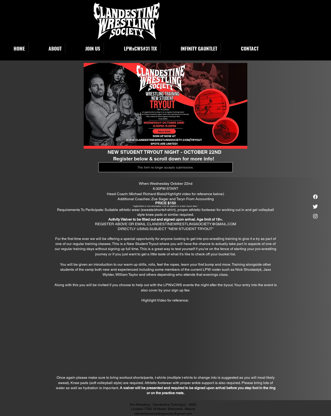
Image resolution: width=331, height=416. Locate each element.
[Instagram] (315, 216)
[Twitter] (315, 206)
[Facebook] (315, 197)
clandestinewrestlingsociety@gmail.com (163, 413)
